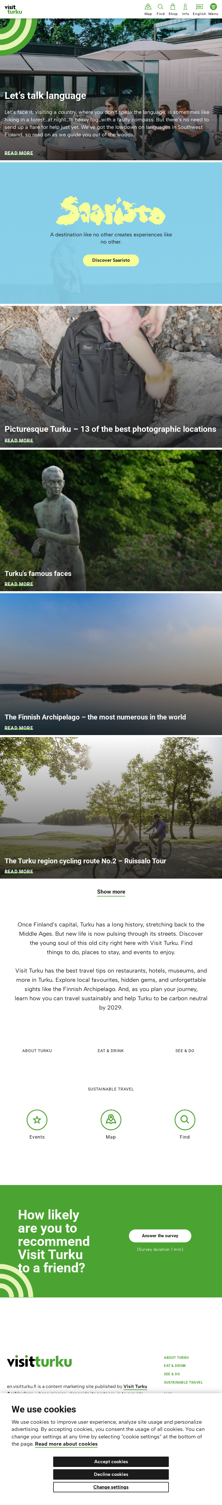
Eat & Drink (111, 1038)
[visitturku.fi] (39, 1365)
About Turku (37, 1038)
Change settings (111, 1487)
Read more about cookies (66, 1444)
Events (37, 1124)
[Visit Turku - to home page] (13, 9)
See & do (185, 1038)
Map (111, 1124)
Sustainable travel (111, 1076)
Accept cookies (111, 1461)
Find (185, 1124)
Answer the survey (160, 1235)
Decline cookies (111, 1474)
